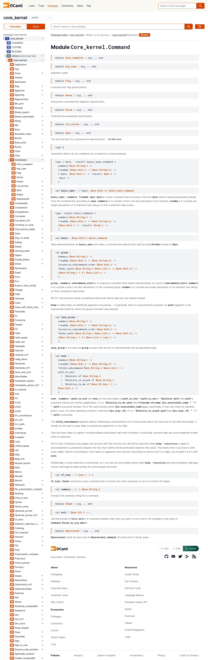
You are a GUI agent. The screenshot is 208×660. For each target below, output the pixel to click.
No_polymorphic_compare (28, 489)
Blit (16, 125)
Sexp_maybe (22, 627)
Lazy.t (107, 337)
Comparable (21, 203)
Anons (19, 177)
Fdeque (19, 289)
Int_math (20, 424)
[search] (200, 6)
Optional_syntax (23, 510)
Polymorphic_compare (26, 554)
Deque (18, 246)
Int (16, 398)
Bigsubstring (21, 99)
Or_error (19, 519)
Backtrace (20, 81)
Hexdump (20, 363)
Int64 (18, 411)
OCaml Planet (58, 637)
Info (17, 393)
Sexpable (20, 636)
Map (17, 454)
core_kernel (15, 17)
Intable (18, 428)
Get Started (131, 581)
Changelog (56, 574)
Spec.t (108, 173)
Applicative (21, 64)
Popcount (20, 558)
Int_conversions (23, 415)
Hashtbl (19, 350)
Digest (18, 255)
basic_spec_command (121, 190)
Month (18, 480)
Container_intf (22, 220)
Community (68, 5)
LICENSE (16, 47)
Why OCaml (57, 602)
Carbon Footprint (106, 655)
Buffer (18, 138)
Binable (19, 107)
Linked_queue (22, 445)
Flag (18, 172)
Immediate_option (24, 380)
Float (18, 302)
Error (17, 276)
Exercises (130, 616)
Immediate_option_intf (27, 385)
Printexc (19, 567)
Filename (19, 298)
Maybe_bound (22, 463)
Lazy (17, 441)
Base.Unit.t (78, 169)
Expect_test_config (25, 285)
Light (165, 548)
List (17, 450)
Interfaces (20, 432)
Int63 (18, 406)
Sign (17, 640)
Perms (18, 541)
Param (19, 181)
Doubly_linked (22, 259)
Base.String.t (79, 165)
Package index (59, 35)
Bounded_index (23, 133)
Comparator (21, 207)
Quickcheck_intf (23, 584)
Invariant (19, 437)
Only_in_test (21, 497)
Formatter (20, 320)
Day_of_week (22, 237)
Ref (17, 597)
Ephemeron (21, 268)
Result (18, 601)
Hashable (20, 346)
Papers (128, 622)
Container (20, 216)
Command (20, 159)
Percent (19, 536)
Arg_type (21, 168)
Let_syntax (22, 185)
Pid (16, 545)
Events (54, 630)
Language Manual (134, 595)
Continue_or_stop (24, 224)
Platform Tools (133, 588)
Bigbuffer (20, 90)
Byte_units (20, 142)
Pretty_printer (22, 562)
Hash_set (20, 341)
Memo (18, 471)
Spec (19, 190)
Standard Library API (136, 602)
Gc (16, 328)
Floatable (20, 311)
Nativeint (20, 484)
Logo (127, 636)
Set (17, 614)
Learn (32, 5)
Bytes (18, 146)
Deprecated (22, 198)
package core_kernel (15, 34)
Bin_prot (19, 103)
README (17, 51)
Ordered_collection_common (28, 523)
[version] (41, 17)
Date (17, 233)
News (80, 5)
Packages (53, 5)
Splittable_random (24, 653)
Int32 (18, 402)
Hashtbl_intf (21, 354)
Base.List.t (102, 268)
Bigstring (19, 94)
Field (17, 294)
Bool (17, 129)
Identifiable (21, 376)
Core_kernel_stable (25, 229)
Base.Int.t (78, 512)
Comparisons (22, 211)
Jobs (53, 644)
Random (19, 593)
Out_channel (21, 532)
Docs (36, 26)
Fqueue (18, 324)
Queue (18, 575)
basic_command (98, 237)
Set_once (20, 623)
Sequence (20, 610)
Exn (17, 281)
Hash (17, 333)
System (190, 548)
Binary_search (22, 112)
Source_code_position (26, 649)
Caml (17, 151)
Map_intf (20, 458)
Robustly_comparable (26, 606)
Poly (17, 549)
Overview (15, 26)
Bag (17, 86)
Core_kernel (20, 60)
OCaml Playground (134, 629)
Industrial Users (59, 588)
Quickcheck (21, 580)
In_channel (20, 389)
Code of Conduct (189, 655)
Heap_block (21, 359)
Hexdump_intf (22, 367)
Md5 (17, 467)
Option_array (21, 506)
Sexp (17, 632)
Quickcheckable (23, 588)
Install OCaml (132, 574)
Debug (18, 242)
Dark (177, 548)
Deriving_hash (22, 250)
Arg (16, 68)
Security (78, 655)
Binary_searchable (24, 116)
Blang (18, 120)
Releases (55, 581)
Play (89, 5)
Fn (16, 315)
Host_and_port (23, 372)
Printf (18, 571)
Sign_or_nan (21, 645)
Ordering (19, 528)
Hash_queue (21, 337)
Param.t (98, 225)
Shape (19, 194)
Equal (18, 272)
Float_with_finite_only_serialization (28, 307)
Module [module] (144, 35)
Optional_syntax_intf (26, 515)
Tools (41, 5)
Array (18, 73)
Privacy (161, 655)
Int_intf (19, 419)
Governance (136, 655)
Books (128, 609)
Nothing (19, 493)
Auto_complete (24, 164)
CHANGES (17, 42)
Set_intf (19, 619)
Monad (19, 476)
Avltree (18, 77)
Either (18, 263)
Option (18, 502)
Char (17, 155)
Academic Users (59, 595)
